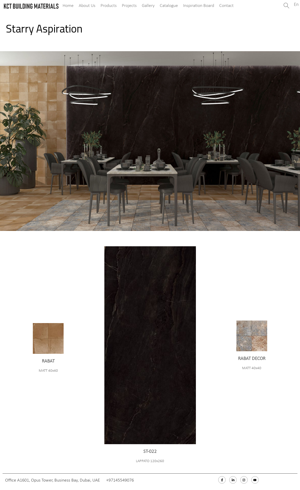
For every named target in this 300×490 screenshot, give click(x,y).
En (296, 4)
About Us (87, 5)
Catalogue (169, 5)
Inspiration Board (198, 5)
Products (109, 5)
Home (68, 5)
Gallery (148, 5)
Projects (129, 5)
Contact (226, 5)
